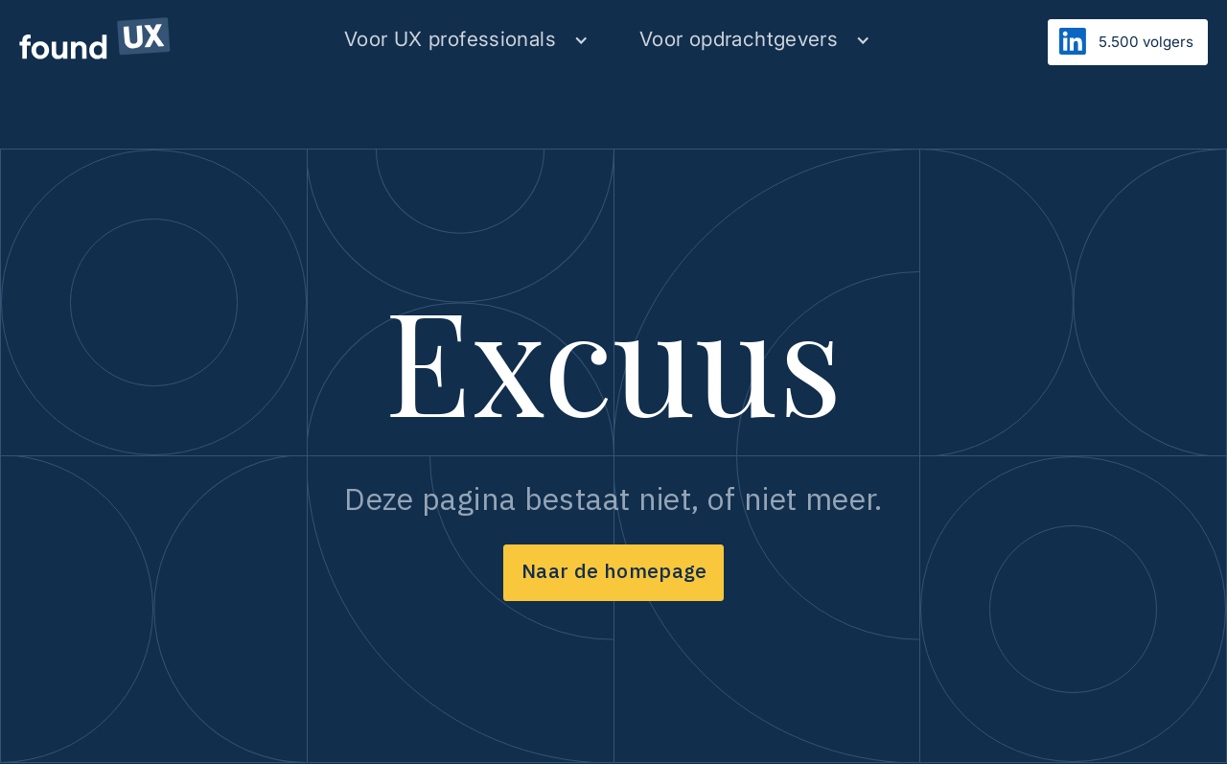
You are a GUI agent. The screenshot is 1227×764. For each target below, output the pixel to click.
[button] (466, 40)
